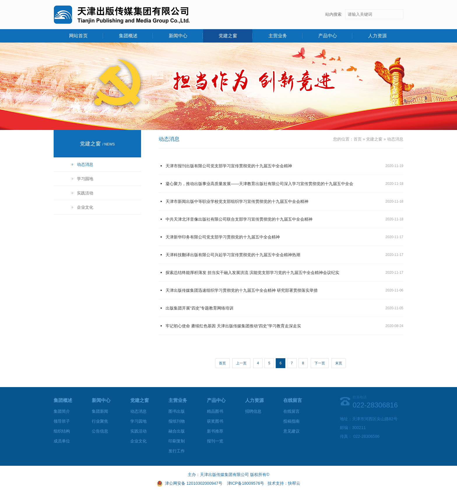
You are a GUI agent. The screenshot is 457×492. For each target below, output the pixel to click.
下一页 (319, 363)
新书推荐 (215, 431)
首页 (358, 139)
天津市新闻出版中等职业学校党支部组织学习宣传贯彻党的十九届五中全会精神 (237, 201)
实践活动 (85, 193)
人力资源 (377, 35)
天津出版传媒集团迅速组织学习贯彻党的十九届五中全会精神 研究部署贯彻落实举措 (242, 290)
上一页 (241, 363)
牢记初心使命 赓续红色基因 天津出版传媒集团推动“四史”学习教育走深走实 (233, 326)
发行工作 (176, 451)
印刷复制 (176, 441)
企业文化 (85, 207)
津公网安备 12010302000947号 (193, 483)
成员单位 (62, 441)
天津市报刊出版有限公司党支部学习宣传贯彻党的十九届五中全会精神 (229, 166)
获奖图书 (215, 421)
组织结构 (62, 431)
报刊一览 (215, 441)
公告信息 (100, 431)
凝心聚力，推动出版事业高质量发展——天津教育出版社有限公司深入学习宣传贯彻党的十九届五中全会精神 (259, 186)
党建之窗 (228, 35)
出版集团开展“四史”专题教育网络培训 (199, 308)
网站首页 (78, 35)
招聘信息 (253, 411)
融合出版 (176, 431)
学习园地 (85, 178)
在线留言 (291, 411)
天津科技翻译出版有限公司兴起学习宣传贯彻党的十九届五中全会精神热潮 (233, 254)
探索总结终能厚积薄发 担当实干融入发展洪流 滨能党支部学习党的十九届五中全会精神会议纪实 (252, 272)
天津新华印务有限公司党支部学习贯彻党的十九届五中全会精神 (223, 237)
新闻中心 (178, 35)
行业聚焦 (100, 421)
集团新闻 (100, 411)
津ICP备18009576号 (245, 483)
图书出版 (176, 411)
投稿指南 (291, 421)
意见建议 (291, 431)
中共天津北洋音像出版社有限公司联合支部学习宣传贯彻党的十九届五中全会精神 (239, 219)
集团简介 (62, 411)
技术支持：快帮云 (284, 483)
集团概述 (128, 35)
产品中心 (327, 35)
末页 (338, 363)
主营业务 (277, 35)
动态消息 (85, 164)
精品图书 (215, 411)
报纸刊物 (176, 421)
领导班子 (62, 421)
